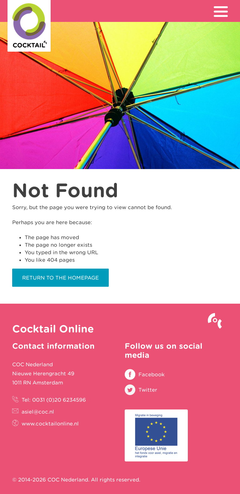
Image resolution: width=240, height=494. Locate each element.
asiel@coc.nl (38, 412)
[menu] (221, 11)
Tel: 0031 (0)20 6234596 (54, 400)
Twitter (147, 390)
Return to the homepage (60, 278)
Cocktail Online (29, 26)
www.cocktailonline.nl (50, 423)
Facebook (151, 374)
